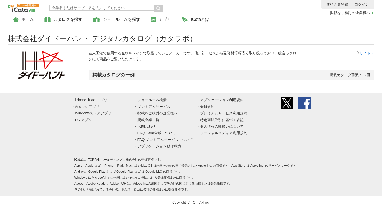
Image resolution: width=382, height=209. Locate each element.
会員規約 (207, 106)
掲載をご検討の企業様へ (350, 13)
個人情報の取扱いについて (222, 126)
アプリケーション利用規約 (222, 100)
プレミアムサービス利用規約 (223, 113)
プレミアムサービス (153, 106)
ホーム (23, 19)
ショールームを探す (116, 19)
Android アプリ (87, 106)
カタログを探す (63, 19)
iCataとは (195, 19)
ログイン (361, 4)
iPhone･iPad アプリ (91, 100)
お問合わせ (146, 126)
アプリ (161, 19)
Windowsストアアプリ (93, 113)
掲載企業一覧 (148, 120)
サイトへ (367, 53)
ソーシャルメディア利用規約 (223, 133)
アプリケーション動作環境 (159, 146)
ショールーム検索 (152, 100)
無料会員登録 (337, 4)
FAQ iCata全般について (156, 133)
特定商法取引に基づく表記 (222, 120)
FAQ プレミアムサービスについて (165, 140)
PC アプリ (83, 120)
